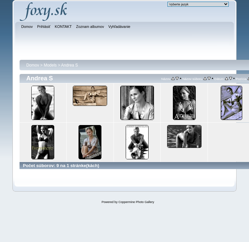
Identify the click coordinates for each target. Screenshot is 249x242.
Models (50, 65)
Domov (32, 65)
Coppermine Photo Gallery (136, 202)
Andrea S (69, 65)
